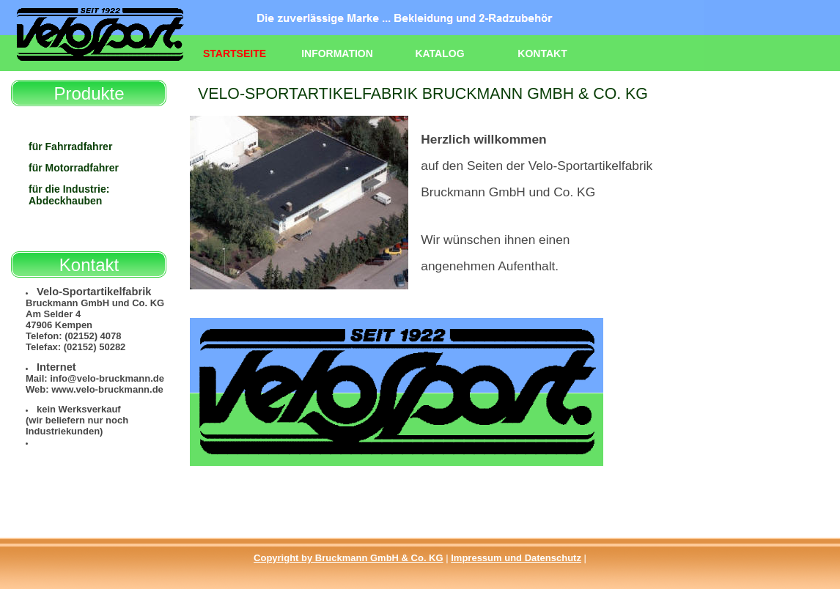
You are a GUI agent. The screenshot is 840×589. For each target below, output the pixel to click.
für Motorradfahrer (74, 168)
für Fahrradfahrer (70, 146)
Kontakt (542, 53)
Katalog (439, 53)
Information (337, 53)
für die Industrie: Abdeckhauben (69, 195)
